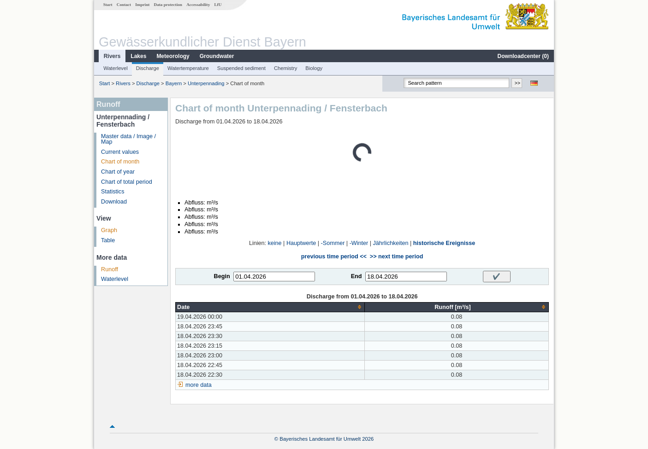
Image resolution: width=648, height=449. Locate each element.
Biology (313, 68)
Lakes (138, 56)
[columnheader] (270, 307)
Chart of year (118, 172)
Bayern (174, 83)
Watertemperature (188, 68)
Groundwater (217, 56)
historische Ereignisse (444, 243)
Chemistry (285, 68)
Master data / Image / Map (128, 139)
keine (275, 243)
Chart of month (120, 161)
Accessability (198, 4)
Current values (120, 152)
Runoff (109, 269)
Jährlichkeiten (391, 243)
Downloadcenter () (523, 56)
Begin (222, 276)
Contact (124, 4)
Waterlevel (115, 68)
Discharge (147, 68)
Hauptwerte (301, 243)
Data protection (168, 4)
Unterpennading (206, 83)
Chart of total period (126, 182)
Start (108, 4)
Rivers (112, 56)
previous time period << (334, 256)
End (356, 276)
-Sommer (333, 243)
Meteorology (172, 56)
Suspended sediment (241, 68)
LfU (217, 4)
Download (114, 201)
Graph (109, 230)
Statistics (112, 191)
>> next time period (396, 256)
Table (108, 240)
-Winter (359, 243)
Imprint (142, 4)
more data (198, 385)
